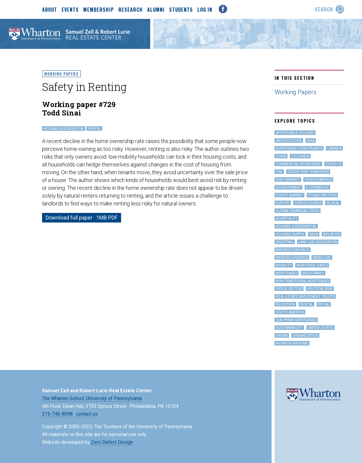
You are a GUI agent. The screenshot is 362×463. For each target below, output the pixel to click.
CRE (279, 172)
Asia (311, 141)
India (313, 234)
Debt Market (288, 180)
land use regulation (317, 242)
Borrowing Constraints (299, 148)
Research (130, 10)
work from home (292, 343)
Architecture (289, 141)
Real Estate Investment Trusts (305, 296)
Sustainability (289, 328)
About (49, 10)
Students (181, 10)
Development (288, 187)
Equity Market (289, 195)
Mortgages (286, 273)
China (281, 156)
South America (290, 312)
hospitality (286, 219)
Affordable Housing (295, 133)
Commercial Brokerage (298, 164)
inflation (331, 234)
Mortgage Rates (312, 265)
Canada (334, 148)
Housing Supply (290, 234)
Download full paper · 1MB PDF (81, 217)
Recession (285, 304)
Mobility (284, 265)
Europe (283, 203)
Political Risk (320, 289)
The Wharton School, (63, 398)
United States (320, 328)
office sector (289, 289)
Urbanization (305, 335)
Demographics (318, 180)
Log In (204, 9)
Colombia (300, 156)
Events (70, 10)
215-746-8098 (57, 414)
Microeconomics (292, 257)
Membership (98, 10)
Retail (324, 304)
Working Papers (61, 74)
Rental (94, 129)
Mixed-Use (322, 257)
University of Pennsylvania (114, 398)
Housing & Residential (63, 129)
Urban (282, 335)
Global (333, 203)
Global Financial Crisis (297, 211)
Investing (285, 242)
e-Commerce (317, 187)
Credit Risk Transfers (308, 172)
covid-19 (334, 164)
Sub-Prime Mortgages (296, 320)
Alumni (156, 10)
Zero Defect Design (112, 442)
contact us (87, 414)
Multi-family (313, 273)
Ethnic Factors (322, 195)
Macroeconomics (292, 250)
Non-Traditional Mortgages (302, 281)
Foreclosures (307, 203)
